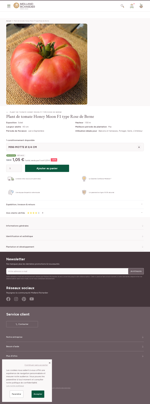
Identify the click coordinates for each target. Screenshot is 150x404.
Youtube (32, 299)
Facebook (8, 299)
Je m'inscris (136, 271)
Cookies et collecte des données (58, 388)
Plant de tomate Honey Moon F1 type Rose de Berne (31, 21)
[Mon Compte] (131, 6)
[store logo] (24, 6)
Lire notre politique (15, 386)
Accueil (8, 21)
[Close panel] (49, 362)
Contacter (23, 324)
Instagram (16, 299)
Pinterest (24, 299)
